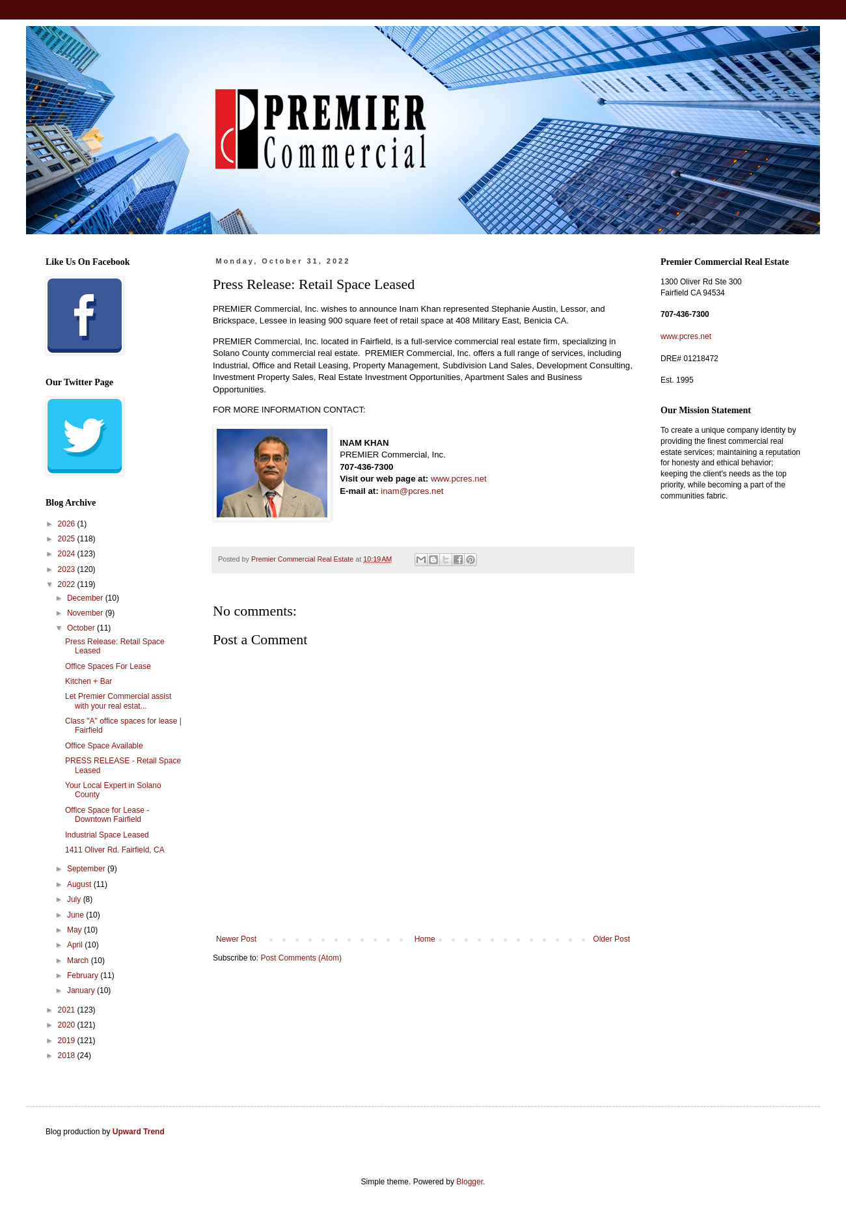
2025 (67, 538)
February (83, 975)
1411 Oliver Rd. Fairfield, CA (115, 849)
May (75, 929)
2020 (67, 1024)
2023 (67, 569)
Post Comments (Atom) (301, 957)
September (87, 868)
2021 (67, 1010)
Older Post (611, 939)
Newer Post (236, 939)
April (76, 944)
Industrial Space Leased (107, 834)
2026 (67, 523)
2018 (67, 1055)
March (79, 960)
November (86, 613)
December (86, 598)
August (80, 884)
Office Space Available (104, 745)
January (82, 990)
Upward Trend (139, 1131)
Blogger (469, 1181)
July (75, 899)
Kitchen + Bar (88, 681)
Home (425, 939)
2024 (67, 553)
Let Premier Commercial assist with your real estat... (118, 701)
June (76, 915)
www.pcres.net (459, 479)
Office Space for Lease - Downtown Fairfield (107, 815)
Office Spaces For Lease (108, 666)
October (82, 628)
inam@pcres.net (412, 491)
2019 (67, 1040)
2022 (67, 584)
